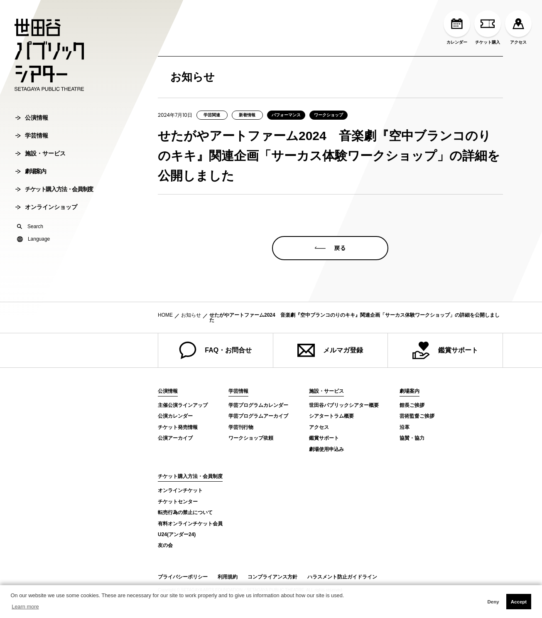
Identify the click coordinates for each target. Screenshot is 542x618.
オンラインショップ (46, 234)
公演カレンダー (175, 416)
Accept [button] (519, 601)
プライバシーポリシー (183, 577)
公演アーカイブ (175, 438)
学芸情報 (31, 163)
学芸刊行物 (240, 427)
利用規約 (228, 577)
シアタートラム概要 (331, 416)
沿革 (405, 427)
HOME (165, 315)
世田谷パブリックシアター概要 (344, 405)
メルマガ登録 (330, 350)
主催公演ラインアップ (183, 405)
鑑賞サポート (445, 350)
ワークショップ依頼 (250, 438)
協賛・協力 (412, 438)
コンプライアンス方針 (272, 577)
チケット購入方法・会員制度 (54, 216)
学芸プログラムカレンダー (258, 405)
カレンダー (457, 27)
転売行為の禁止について (185, 512)
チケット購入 (487, 27)
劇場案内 (30, 198)
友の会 (165, 545)
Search (30, 253)
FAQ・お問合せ (215, 350)
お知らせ (191, 315)
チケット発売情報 (178, 427)
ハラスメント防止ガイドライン (342, 577)
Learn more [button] (25, 606)
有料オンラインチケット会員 (190, 524)
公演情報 (31, 145)
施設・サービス (40, 180)
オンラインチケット (180, 490)
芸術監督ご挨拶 (417, 416)
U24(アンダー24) (177, 534)
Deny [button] (493, 601)
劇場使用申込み (326, 449)
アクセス (518, 27)
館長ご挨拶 (412, 405)
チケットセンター (178, 502)
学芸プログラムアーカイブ (258, 416)
